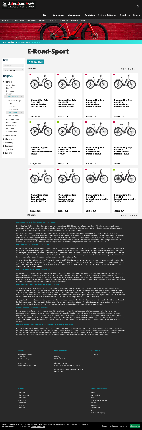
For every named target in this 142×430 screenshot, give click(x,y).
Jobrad (93, 398)
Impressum (95, 405)
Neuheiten (74, 21)
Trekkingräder (11, 131)
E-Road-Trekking (13, 115)
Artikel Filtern (36, 62)
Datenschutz (95, 408)
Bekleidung (42, 21)
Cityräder (9, 88)
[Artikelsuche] (138, 7)
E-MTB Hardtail (12, 110)
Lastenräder (10, 85)
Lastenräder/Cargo (14, 101)
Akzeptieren (135, 426)
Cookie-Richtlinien (38, 427)
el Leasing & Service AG (99, 400)
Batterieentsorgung (98, 413)
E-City (9, 104)
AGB (92, 410)
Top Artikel (64, 21)
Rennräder (10, 128)
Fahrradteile (31, 21)
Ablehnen (124, 426)
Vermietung (90, 15)
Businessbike (95, 395)
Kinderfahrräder (12, 119)
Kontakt (136, 15)
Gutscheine (125, 15)
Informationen (74, 15)
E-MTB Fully (11, 107)
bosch (93, 393)
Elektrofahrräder (22, 42)
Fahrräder (5, 21)
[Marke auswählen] (13, 69)
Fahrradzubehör (18, 21)
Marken (83, 21)
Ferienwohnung (57, 15)
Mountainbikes (12, 122)
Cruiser (9, 94)
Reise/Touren (11, 125)
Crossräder (10, 91)
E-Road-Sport (35, 42)
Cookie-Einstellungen (110, 426)
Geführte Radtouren (107, 15)
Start (45, 15)
